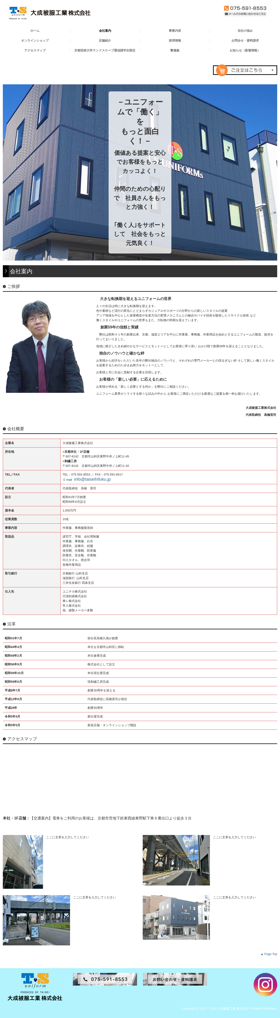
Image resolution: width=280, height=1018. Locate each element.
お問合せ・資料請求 (245, 40)
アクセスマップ (35, 50)
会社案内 (105, 30)
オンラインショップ (35, 40)
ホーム (34, 30)
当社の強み (245, 30)
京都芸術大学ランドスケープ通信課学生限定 (104, 50)
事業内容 (175, 30)
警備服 (174, 50)
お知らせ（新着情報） (245, 50)
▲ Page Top (268, 954)
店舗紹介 (105, 40)
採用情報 (175, 40)
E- (65, 479)
